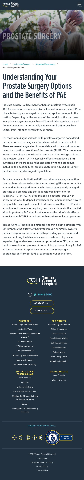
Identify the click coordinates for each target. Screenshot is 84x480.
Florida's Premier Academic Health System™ (25, 335)
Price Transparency (59, 357)
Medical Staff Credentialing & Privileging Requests (25, 398)
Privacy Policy (42, 466)
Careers (25, 404)
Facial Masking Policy (59, 338)
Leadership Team (25, 329)
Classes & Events (59, 334)
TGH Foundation (25, 342)
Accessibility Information (59, 325)
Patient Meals (59, 352)
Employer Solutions (25, 360)
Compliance (42, 459)
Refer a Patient (25, 378)
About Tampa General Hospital (25, 325)
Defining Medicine (25, 387)
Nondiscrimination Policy (25, 365)
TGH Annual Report (25, 346)
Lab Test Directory (59, 343)
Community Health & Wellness (25, 356)
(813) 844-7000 (43, 295)
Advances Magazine (25, 351)
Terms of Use (42, 470)
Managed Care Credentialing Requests (25, 410)
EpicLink (25, 382)
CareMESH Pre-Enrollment (25, 392)
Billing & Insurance (59, 329)
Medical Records (59, 348)
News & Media (59, 375)
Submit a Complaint (59, 361)
